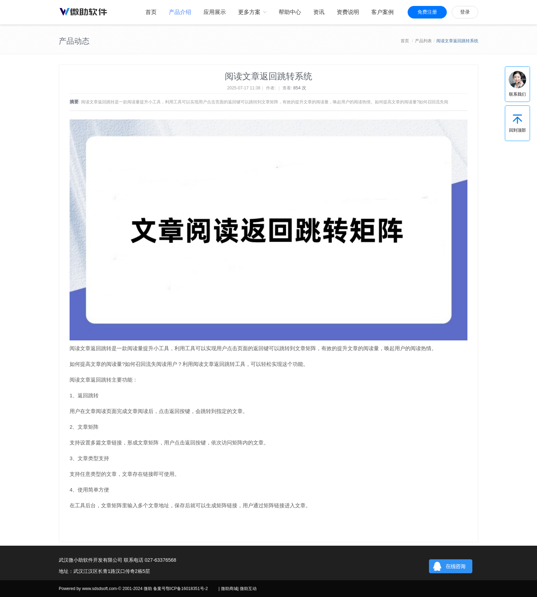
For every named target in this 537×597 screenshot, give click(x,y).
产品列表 (423, 40)
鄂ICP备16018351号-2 (187, 588)
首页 (405, 40)
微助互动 (248, 588)
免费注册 (427, 12)
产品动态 (74, 41)
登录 (465, 12)
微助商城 (229, 588)
